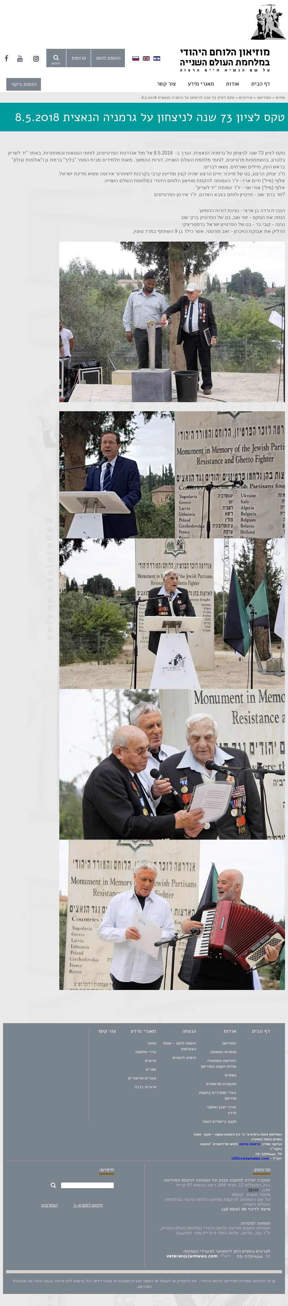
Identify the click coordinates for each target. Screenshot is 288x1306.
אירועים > (243, 97)
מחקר (151, 1043)
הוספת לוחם (108, 58)
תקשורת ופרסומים (221, 1084)
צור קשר (166, 84)
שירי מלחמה (145, 1052)
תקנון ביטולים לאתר (219, 1121)
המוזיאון (229, 1043)
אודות (232, 84)
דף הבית (260, 84)
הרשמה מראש (249, 1144)
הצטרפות (49, 1205)
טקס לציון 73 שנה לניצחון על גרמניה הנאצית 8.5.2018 (187, 97)
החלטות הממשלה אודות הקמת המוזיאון (218, 1063)
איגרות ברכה (145, 1087)
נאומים (230, 1075)
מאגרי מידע (201, 84)
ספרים (151, 1069)
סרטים (150, 1060)
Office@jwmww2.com (250, 1158)
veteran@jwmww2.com (192, 1256)
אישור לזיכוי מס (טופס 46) (245, 1209)
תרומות (79, 58)
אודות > (278, 97)
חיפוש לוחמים (184, 1057)
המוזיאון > (261, 97)
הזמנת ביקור (23, 84)
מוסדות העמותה (223, 1052)
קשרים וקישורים (142, 1078)
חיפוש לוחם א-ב (88, 1205)
